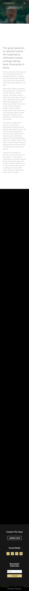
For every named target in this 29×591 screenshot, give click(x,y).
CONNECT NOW (14, 538)
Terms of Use (18, 588)
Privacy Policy (11, 588)
